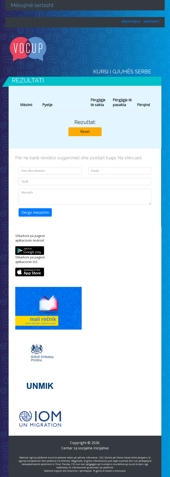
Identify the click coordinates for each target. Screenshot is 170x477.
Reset (85, 131)
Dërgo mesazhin (35, 212)
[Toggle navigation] (158, 49)
